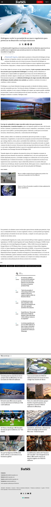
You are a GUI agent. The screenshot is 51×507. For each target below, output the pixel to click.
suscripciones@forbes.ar (11, 481)
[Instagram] (25, 494)
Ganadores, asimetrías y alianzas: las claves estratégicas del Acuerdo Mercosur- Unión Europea (38, 429)
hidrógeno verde (20, 266)
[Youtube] (28, 494)
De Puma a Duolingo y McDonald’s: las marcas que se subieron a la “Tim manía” (12, 429)
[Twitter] (23, 494)
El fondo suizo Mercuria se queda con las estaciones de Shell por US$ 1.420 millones (12, 402)
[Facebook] (21, 494)
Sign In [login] (47, 2)
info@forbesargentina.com (9, 477)
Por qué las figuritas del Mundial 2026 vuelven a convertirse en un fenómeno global (11, 454)
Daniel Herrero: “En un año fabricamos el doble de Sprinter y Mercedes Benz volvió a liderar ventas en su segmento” (28, 315)
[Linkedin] (30, 494)
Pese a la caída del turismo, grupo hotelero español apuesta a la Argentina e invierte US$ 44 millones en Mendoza (37, 403)
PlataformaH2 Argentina (11, 57)
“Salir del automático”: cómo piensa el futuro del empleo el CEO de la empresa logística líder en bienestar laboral (28, 293)
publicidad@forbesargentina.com (11, 475)
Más (27, 273)
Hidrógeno (10, 266)
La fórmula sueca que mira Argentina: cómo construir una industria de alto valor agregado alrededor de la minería (28, 304)
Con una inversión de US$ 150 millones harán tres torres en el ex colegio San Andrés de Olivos (38, 377)
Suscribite (40, 2)
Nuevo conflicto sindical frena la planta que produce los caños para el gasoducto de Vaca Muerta (33, 174)
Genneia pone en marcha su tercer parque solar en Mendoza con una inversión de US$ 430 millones (11, 377)
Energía (3, 266)
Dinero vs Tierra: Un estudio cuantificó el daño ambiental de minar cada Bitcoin (34, 187)
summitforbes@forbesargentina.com (11, 479)
